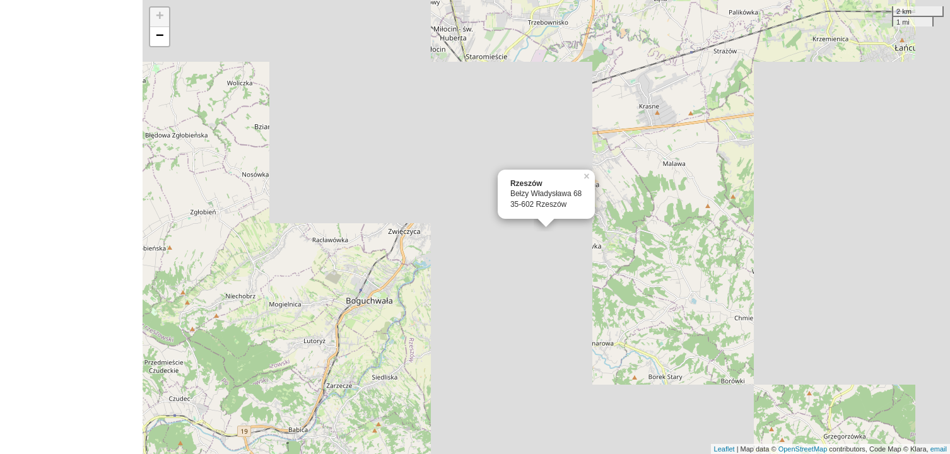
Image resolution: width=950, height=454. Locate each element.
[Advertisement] (71, 227)
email (938, 449)
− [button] (160, 36)
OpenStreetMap (803, 449)
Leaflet (724, 449)
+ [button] (160, 17)
